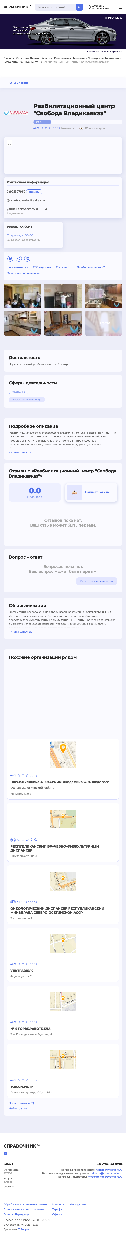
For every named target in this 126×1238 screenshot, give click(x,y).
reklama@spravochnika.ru (106, 1173)
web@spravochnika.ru (109, 1169)
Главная (9, 58)
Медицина (80, 58)
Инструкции (78, 1204)
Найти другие (18, 1108)
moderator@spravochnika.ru (105, 1176)
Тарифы (57, 1209)
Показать (34, 191)
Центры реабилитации (104, 58)
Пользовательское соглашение (24, 1209)
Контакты (58, 1204)
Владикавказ (62, 58)
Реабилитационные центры (22, 62)
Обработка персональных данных (25, 1204)
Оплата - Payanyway (16, 1214)
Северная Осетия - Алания (34, 58)
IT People (23, 1229)
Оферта (57, 1214)
